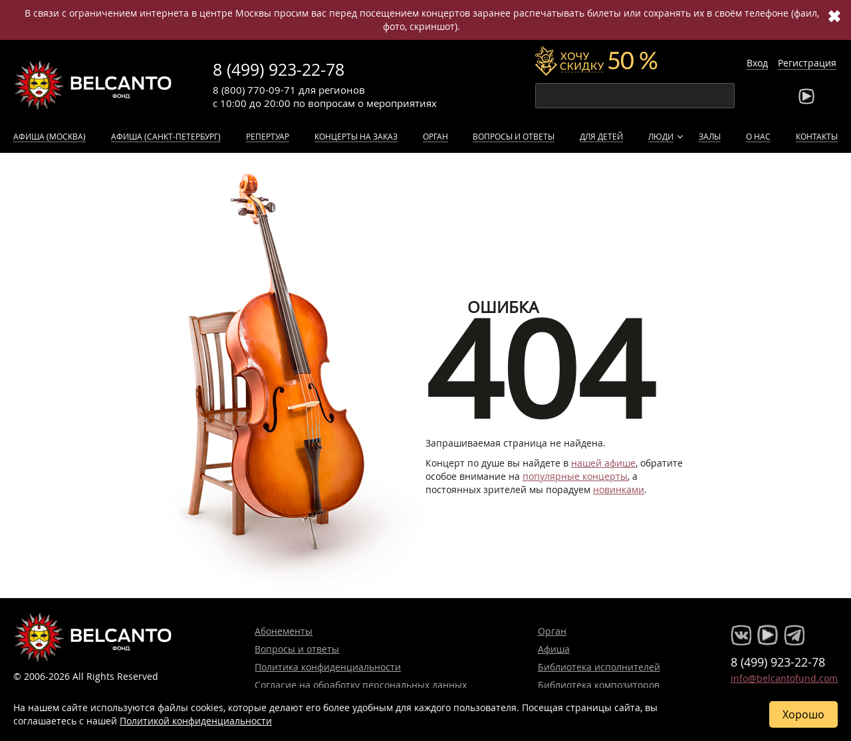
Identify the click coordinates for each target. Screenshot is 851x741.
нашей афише (603, 463)
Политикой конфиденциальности (196, 720)
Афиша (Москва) (49, 136)
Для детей (601, 136)
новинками (618, 489)
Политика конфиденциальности (328, 667)
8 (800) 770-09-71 (254, 89)
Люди (660, 136)
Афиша (554, 649)
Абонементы (283, 631)
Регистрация (807, 62)
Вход (757, 62)
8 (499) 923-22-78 (278, 69)
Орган (435, 136)
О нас (758, 136)
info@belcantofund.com (784, 678)
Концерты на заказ (356, 136)
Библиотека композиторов (599, 685)
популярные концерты (575, 476)
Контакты (817, 136)
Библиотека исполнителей (599, 667)
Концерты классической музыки (93, 85)
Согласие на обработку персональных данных (361, 685)
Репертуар (267, 136)
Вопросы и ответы (513, 136)
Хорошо (803, 714)
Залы (710, 136)
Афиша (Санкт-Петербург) (166, 136)
